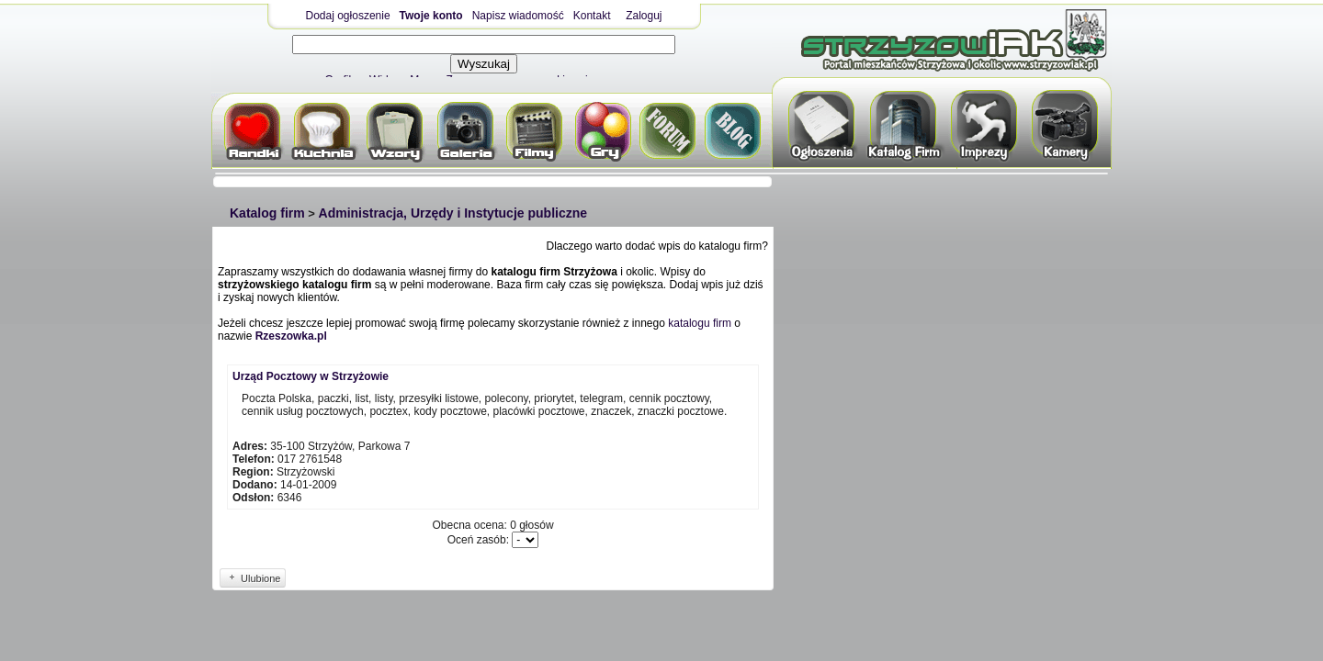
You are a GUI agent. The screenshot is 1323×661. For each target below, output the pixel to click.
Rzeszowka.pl (291, 336)
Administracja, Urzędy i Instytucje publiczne (453, 213)
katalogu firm (699, 323)
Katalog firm (267, 213)
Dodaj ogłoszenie (348, 15)
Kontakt (592, 15)
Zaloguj (644, 15)
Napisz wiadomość (518, 15)
